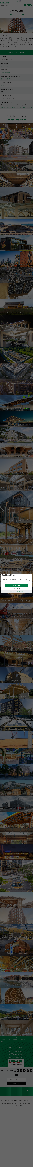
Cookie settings (16, 588)
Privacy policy (12, 591)
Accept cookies (16, 585)
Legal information (19, 591)
